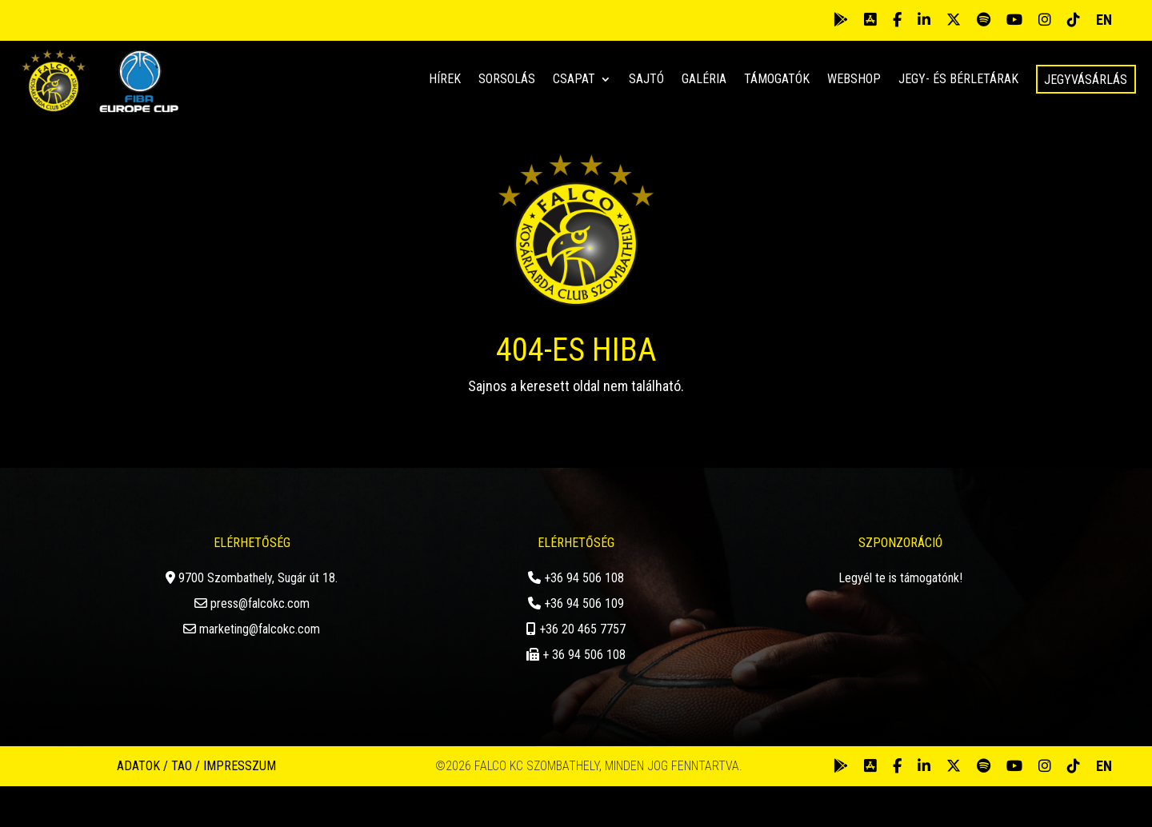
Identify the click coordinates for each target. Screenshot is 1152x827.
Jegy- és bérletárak (958, 80)
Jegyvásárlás (1085, 79)
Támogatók (777, 80)
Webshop (854, 80)
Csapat (574, 80)
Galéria (704, 80)
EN (1104, 19)
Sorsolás (506, 80)
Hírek (445, 80)
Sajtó (646, 80)
